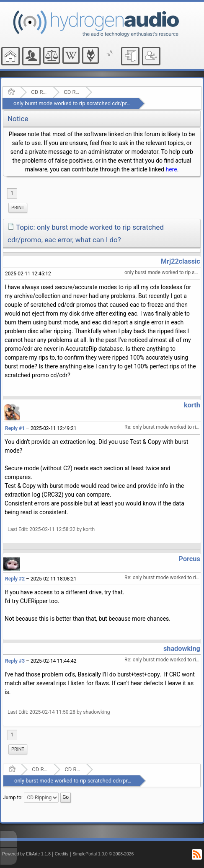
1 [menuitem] (11, 193)
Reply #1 (15, 428)
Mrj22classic (180, 261)
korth (192, 405)
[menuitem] (17, 208)
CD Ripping (72, 92)
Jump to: (13, 798)
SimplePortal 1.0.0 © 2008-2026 (103, 854)
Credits (62, 854)
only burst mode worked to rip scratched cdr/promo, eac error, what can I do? (106, 103)
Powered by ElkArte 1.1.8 (26, 854)
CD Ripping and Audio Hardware (39, 92)
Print (17, 207)
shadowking (181, 649)
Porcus (189, 559)
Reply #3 (15, 661)
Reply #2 (15, 579)
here (171, 169)
